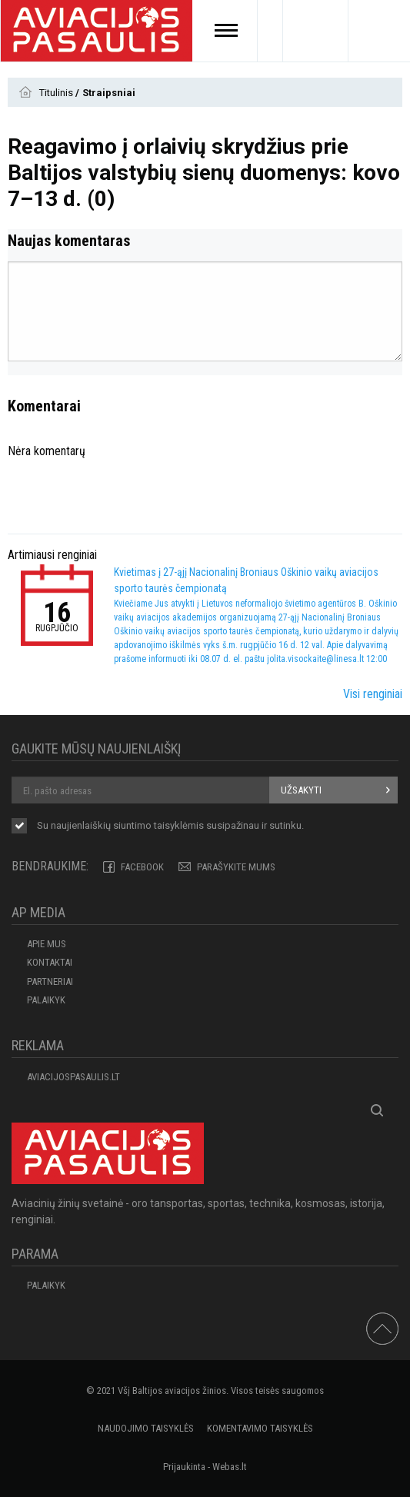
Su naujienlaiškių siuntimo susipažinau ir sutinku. (170, 826)
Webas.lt (229, 1466)
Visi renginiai (372, 694)
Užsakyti (301, 790)
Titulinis (57, 92)
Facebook (142, 867)
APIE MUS (46, 944)
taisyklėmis (179, 825)
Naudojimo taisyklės (146, 1428)
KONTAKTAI (49, 962)
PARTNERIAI (50, 981)
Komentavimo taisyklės (260, 1428)
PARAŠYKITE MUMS (236, 867)
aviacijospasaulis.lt (73, 1077)
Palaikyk (46, 1000)
